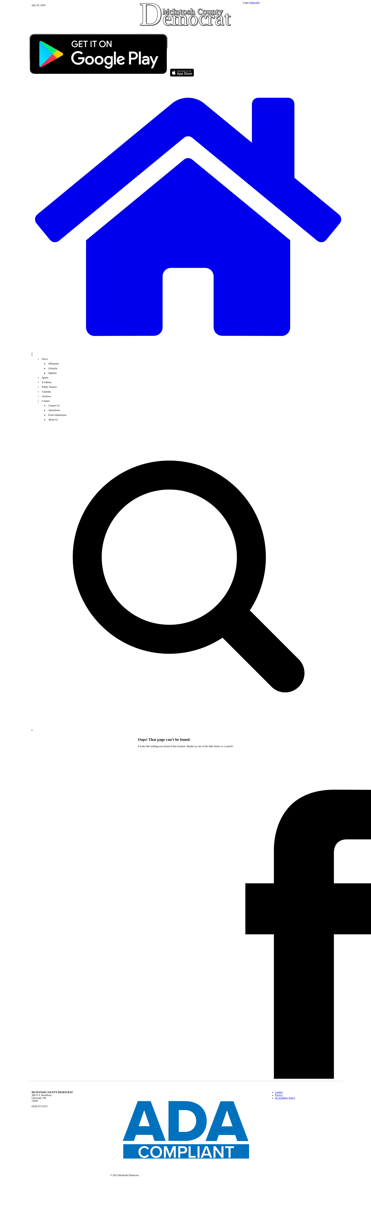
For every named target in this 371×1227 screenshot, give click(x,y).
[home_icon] (188, 217)
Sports (45, 377)
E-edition (46, 382)
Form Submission (57, 415)
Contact (46, 401)
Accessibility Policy (285, 1098)
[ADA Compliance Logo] (185, 1170)
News (45, 359)
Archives (46, 396)
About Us (53, 419)
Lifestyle (52, 368)
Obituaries (53, 363)
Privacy (279, 1095)
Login (246, 2)
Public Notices (49, 387)
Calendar (46, 391)
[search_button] (188, 730)
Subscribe (254, 2)
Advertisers (54, 410)
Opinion (52, 373)
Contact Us (54, 405)
